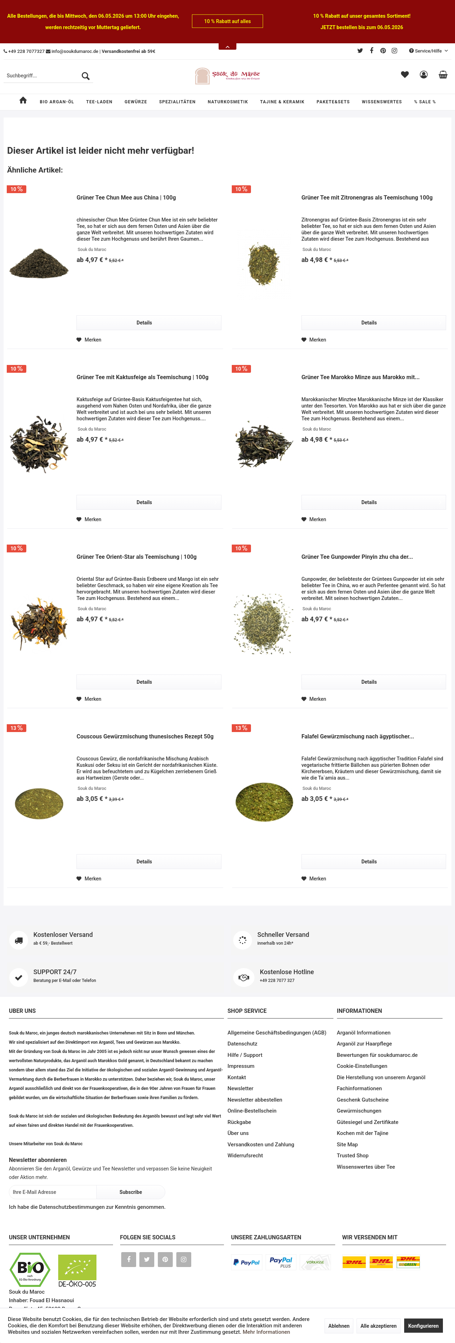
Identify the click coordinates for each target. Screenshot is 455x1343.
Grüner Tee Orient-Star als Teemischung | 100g (136, 556)
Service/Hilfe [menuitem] (426, 51)
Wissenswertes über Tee (366, 1167)
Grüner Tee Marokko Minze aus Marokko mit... (360, 377)
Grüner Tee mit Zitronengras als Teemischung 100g (367, 197)
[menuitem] (48, 76)
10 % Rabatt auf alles (227, 21)
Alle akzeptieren (378, 1326)
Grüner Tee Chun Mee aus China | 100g (126, 197)
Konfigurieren (423, 1326)
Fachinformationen (359, 1088)
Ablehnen (339, 1326)
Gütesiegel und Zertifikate (367, 1122)
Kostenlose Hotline (339, 977)
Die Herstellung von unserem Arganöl (381, 1077)
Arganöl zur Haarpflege (364, 1044)
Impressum (241, 1066)
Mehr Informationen (266, 1332)
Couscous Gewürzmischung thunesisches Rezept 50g (144, 736)
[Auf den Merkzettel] (88, 339)
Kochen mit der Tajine (363, 1133)
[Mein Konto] (424, 76)
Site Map (347, 1144)
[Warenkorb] (443, 76)
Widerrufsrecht (245, 1155)
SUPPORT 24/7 (115, 977)
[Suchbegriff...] (48, 76)
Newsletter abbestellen (255, 1100)
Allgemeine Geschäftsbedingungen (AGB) (277, 1033)
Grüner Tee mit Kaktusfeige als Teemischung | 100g (142, 377)
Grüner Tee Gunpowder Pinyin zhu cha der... (357, 556)
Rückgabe (239, 1122)
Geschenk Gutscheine (363, 1100)
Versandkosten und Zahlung (261, 1144)
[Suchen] (85, 76)
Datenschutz (242, 1044)
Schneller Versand (339, 940)
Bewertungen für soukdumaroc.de (377, 1055)
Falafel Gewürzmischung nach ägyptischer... (357, 736)
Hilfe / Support (245, 1055)
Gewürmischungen (359, 1111)
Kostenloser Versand (115, 940)
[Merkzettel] (405, 76)
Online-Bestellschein (252, 1111)
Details (176, 321)
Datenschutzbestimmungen (72, 1207)
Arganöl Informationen (364, 1033)
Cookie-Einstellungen (362, 1066)
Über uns (238, 1133)
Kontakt (237, 1077)
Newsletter (240, 1088)
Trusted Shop (353, 1155)
